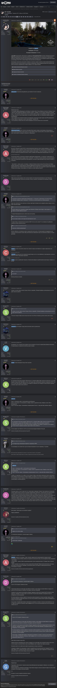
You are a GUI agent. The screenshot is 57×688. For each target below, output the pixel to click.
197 (10, 16)
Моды (4, 6)
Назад (4, 16)
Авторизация (45, 11)
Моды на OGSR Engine (24, 13)
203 (23, 16)
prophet (6, 89)
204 (25, 16)
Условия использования (12, 686)
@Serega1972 (14, 91)
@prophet (36, 48)
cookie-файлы (8, 684)
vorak (6, 342)
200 (17, 16)
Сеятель (6, 246)
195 (6, 16)
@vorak (13, 362)
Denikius (6, 438)
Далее (30, 16)
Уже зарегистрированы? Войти (43, 2)
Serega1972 (6, 306)
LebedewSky (6, 20)
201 (19, 16)
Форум (9, 6)
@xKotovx (13, 398)
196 (8, 16)
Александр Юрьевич (5, 108)
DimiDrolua (5, 175)
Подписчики (51, 11)
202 (21, 16)
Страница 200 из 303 (37, 16)
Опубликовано (16, 20)
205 (27, 16)
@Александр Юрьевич (16, 130)
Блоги (17, 6)
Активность (22, 6)
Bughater (13, 248)
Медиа (13, 6)
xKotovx (6, 378)
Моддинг (36, 6)
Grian (6, 660)
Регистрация (53, 2)
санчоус (6, 508)
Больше (42, 6)
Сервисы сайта (29, 6)
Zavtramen (5, 288)
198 (12, 16)
